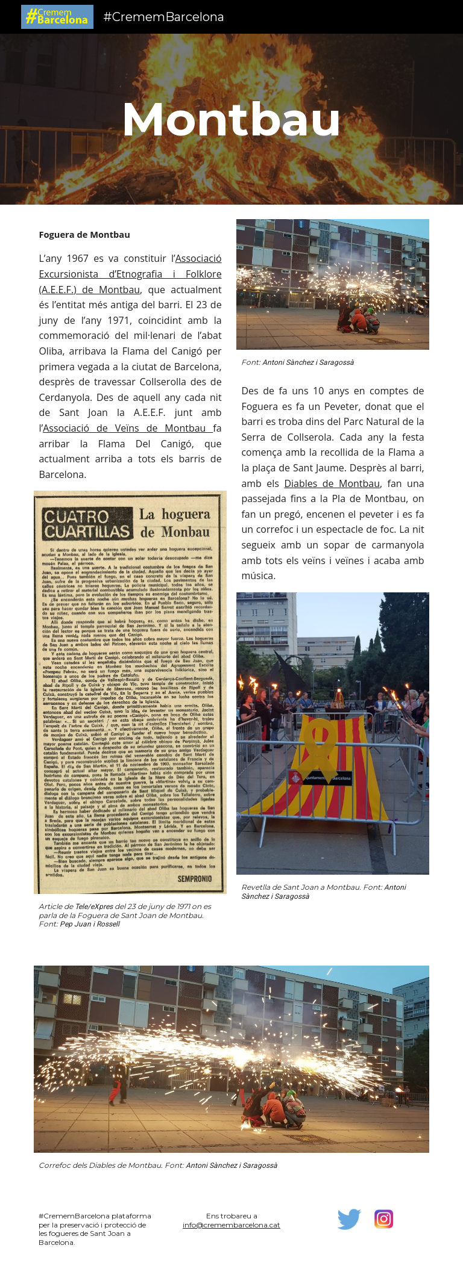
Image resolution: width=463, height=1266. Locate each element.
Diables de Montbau (332, 483)
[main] (231, 119)
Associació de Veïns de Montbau (128, 428)
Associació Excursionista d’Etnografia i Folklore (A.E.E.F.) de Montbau (130, 274)
